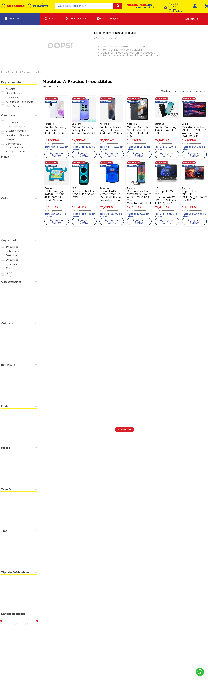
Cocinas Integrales (16, 126)
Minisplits (11, 139)
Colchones (12, 122)
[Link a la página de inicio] (4, 72)
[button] (192, 19)
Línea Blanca (13, 93)
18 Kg (9, 272)
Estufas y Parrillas (16, 130)
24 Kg (9, 277)
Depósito (11, 255)
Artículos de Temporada (19, 102)
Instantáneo (13, 251)
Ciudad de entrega (173, 5)
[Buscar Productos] (118, 6)
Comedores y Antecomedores (15, 145)
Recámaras (12, 97)
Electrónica (12, 106)
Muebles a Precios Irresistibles (26, 72)
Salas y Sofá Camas (17, 151)
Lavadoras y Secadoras (19, 135)
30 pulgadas (13, 246)
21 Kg (9, 268)
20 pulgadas (13, 259)
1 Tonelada (12, 264)
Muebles (10, 89)
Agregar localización (175, 10)
